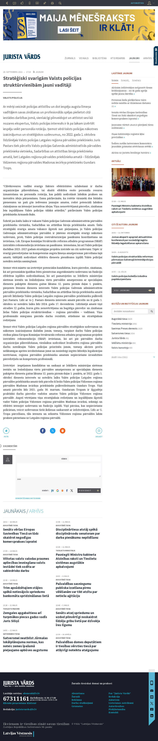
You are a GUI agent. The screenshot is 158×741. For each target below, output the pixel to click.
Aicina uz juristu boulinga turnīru (131, 152)
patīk (6, 436)
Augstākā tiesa (10, 525)
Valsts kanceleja (120, 347)
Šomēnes (136, 80)
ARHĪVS (147, 58)
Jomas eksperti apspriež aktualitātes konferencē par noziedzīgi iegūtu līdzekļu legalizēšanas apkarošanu (132, 240)
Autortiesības (116, 706)
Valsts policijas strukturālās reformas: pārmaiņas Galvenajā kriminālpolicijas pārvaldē (132, 259)
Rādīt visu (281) (133, 357)
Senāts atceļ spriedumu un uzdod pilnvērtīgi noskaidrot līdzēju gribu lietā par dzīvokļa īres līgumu (78, 619)
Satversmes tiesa (11, 634)
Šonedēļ (125, 80)
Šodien (115, 80)
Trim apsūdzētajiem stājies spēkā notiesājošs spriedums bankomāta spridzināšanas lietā (26, 592)
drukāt (99, 436)
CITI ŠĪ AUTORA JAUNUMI (125, 224)
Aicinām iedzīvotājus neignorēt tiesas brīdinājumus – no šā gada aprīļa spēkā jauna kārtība (132, 90)
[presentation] (85, 482)
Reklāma (77, 699)
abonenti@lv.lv (31, 693)
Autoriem (114, 699)
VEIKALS (84, 58)
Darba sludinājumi (82, 702)
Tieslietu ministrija (65, 550)
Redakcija (114, 696)
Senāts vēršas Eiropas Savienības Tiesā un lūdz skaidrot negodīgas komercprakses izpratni (21, 535)
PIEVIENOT (85, 491)
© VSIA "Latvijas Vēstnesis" (88, 723)
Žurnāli (76, 696)
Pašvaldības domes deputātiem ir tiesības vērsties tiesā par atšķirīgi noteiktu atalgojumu (78, 646)
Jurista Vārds (118, 338)
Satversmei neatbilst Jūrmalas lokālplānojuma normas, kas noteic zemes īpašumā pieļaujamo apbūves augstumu (25, 644)
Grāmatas (77, 706)
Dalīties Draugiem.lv (62, 431)
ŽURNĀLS (70, 58)
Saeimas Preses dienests (124, 328)
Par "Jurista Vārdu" (120, 693)
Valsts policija (12, 97)
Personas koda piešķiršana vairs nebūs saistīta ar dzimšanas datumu (131, 103)
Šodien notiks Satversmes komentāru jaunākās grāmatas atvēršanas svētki (132, 145)
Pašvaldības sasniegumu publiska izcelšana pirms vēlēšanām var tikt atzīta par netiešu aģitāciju (76, 590)
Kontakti (113, 712)
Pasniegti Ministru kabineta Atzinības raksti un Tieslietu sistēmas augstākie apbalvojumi (76, 560)
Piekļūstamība (117, 709)
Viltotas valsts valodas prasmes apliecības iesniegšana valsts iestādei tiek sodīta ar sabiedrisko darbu (26, 564)
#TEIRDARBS (118, 58)
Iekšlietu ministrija (122, 342)
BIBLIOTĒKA (99, 58)
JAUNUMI (134, 58)
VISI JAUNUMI (133, 290)
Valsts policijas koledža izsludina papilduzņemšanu (129, 277)
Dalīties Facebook (43, 431)
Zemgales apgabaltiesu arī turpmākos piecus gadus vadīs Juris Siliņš (25, 617)
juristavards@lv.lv (26, 709)
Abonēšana (78, 693)
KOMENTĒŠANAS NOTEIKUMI (27, 498)
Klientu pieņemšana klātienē (19, 703)
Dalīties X (52, 431)
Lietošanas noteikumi (121, 702)
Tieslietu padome (11, 609)
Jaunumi (39, 72)
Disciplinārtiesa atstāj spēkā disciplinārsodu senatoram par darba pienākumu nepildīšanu (78, 533)
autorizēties (137, 3)
